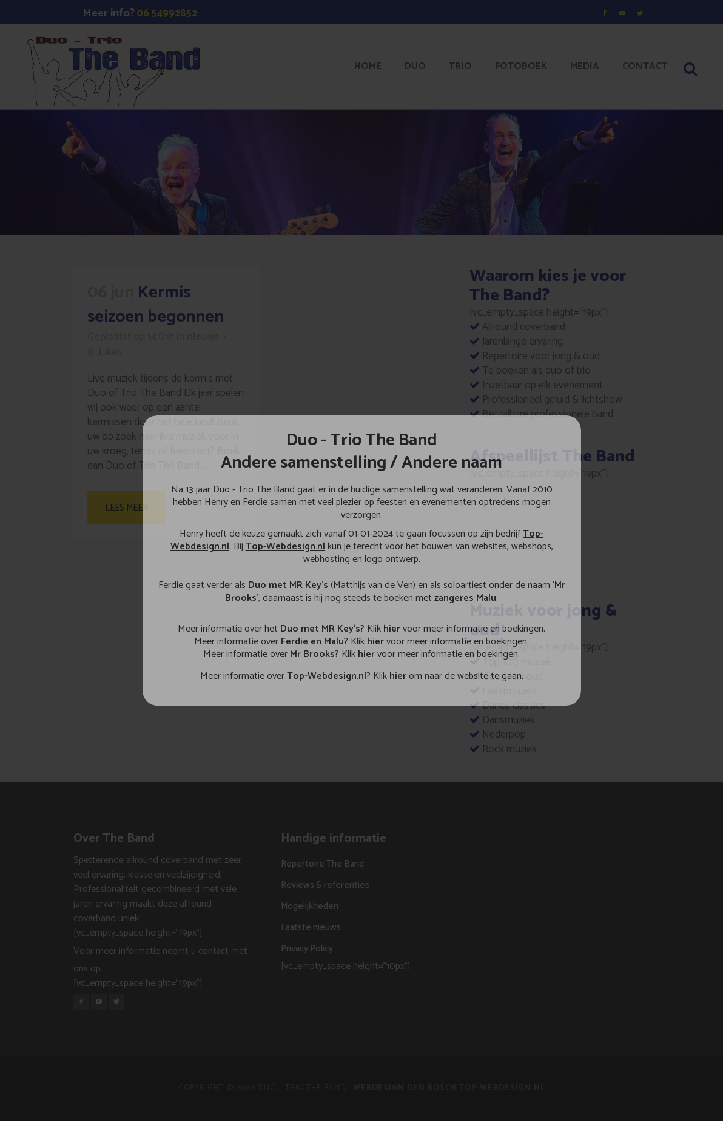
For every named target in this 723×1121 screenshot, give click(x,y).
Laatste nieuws (311, 927)
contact (213, 951)
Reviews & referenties (325, 885)
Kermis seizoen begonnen (155, 305)
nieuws (203, 336)
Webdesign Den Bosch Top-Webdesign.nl (449, 1088)
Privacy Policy (307, 948)
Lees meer (126, 507)
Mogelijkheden (309, 906)
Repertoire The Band (322, 863)
